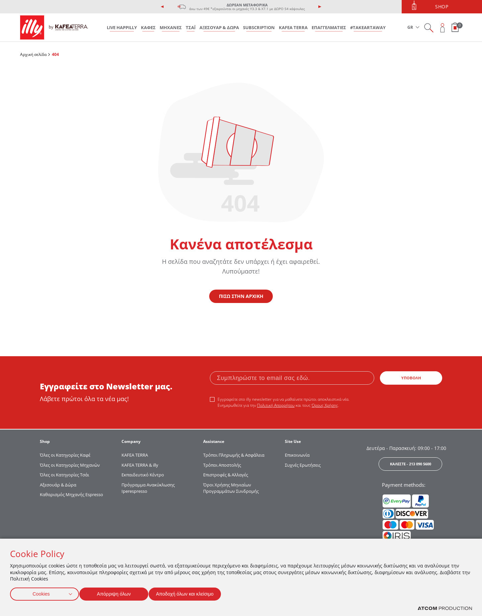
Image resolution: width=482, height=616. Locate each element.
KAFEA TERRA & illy (140, 465)
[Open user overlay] (442, 27)
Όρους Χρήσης (325, 405)
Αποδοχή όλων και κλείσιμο (194, 593)
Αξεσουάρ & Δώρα (58, 485)
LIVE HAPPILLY (122, 27)
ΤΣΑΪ (190, 27)
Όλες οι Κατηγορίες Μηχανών (70, 465)
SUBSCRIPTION (259, 27)
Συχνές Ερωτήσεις (303, 465)
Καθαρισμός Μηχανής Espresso (71, 494)
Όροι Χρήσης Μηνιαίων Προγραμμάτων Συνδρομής (231, 488)
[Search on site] (428, 27)
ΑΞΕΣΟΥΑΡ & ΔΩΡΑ (219, 27)
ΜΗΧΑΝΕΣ (171, 27)
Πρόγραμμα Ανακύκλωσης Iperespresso (148, 488)
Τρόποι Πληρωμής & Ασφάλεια (233, 455)
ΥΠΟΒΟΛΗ (411, 378)
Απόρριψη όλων (117, 593)
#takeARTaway (368, 27)
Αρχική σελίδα (33, 54)
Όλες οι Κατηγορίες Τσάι (64, 475)
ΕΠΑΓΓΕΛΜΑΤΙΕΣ (329, 27)
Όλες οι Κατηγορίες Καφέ (65, 455)
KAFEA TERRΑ (135, 455)
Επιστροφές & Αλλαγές (225, 475)
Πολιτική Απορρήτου (276, 405)
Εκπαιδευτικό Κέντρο (143, 475)
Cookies (41, 593)
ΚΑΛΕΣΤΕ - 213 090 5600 (410, 463)
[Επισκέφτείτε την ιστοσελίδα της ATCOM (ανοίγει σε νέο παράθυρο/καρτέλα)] (445, 608)
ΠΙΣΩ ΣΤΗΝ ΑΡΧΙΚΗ (241, 296)
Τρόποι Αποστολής (222, 465)
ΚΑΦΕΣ (148, 27)
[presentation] (162, 6)
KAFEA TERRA (293, 27)
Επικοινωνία (297, 455)
